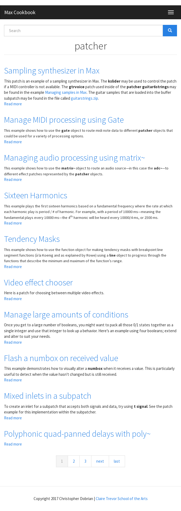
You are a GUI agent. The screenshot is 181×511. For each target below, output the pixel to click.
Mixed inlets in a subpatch (47, 395)
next (100, 461)
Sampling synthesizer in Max (51, 70)
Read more (13, 103)
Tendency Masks (32, 239)
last (117, 461)
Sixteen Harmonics (35, 195)
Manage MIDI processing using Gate (64, 119)
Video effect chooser (38, 282)
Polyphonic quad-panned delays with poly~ (77, 433)
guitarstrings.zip (84, 98)
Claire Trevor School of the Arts (122, 498)
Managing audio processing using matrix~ (74, 157)
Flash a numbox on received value (61, 358)
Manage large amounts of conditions (66, 314)
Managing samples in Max (66, 92)
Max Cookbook (19, 12)
